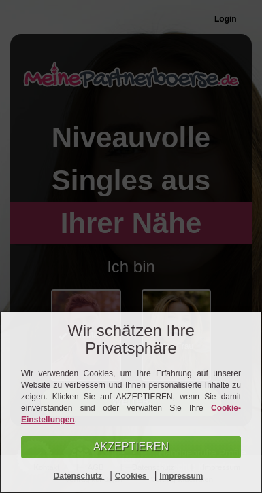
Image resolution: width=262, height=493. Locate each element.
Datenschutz (79, 476)
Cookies (132, 476)
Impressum (181, 476)
